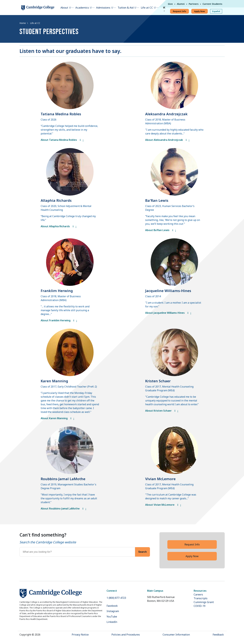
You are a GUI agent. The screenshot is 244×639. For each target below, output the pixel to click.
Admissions (103, 7)
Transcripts (200, 598)
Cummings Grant (204, 602)
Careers (198, 594)
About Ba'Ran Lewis (160, 230)
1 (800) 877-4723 (116, 598)
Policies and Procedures (125, 634)
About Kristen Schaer (161, 410)
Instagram (113, 611)
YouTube (112, 616)
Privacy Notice (80, 634)
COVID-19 (199, 606)
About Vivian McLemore (163, 504)
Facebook (112, 605)
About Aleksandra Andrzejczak (167, 140)
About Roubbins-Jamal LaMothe (63, 508)
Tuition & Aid (125, 7)
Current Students (212, 3)
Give (170, 3)
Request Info (179, 11)
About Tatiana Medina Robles (62, 140)
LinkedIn (112, 622)
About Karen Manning (57, 418)
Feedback (218, 634)
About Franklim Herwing (59, 320)
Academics (82, 7)
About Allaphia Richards (58, 226)
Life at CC (147, 7)
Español (216, 11)
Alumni (181, 3)
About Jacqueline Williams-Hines (168, 313)
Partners (193, 3)
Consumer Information (176, 634)
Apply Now (199, 11)
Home (22, 23)
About (64, 7)
